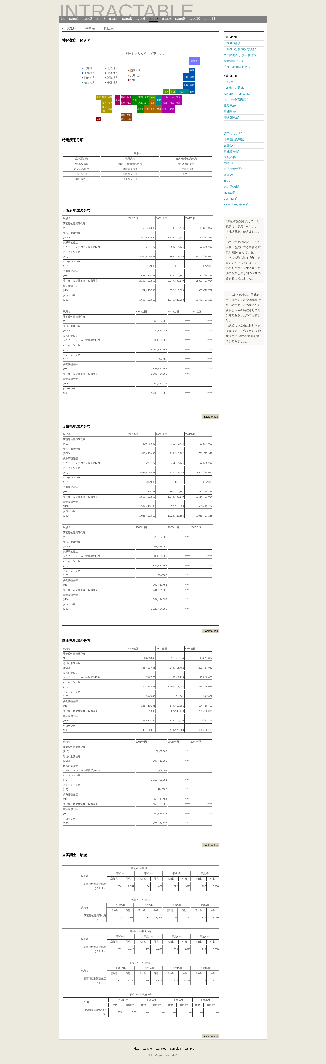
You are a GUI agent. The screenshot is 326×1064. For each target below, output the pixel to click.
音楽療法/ (231, 105)
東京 (172, 109)
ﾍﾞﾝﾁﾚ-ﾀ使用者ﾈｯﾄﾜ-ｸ (237, 67)
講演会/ (230, 175)
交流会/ (230, 145)
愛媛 (123, 115)
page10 (194, 19)
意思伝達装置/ (234, 169)
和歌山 (140, 109)
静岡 (159, 109)
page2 (87, 19)
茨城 (178, 97)
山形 (186, 85)
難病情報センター (238, 61)
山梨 (165, 102)
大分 (110, 102)
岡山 (129, 102)
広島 (123, 102)
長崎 (98, 97)
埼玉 (172, 102)
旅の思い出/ (231, 186)
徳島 (129, 119)
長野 (159, 100)
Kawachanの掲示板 (236, 204)
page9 (180, 19)
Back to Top (210, 416)
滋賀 (146, 97)
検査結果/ (231, 157)
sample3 (175, 1048)
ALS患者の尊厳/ (235, 87)
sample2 (161, 1048)
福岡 (110, 97)
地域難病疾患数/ (236, 139)
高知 (123, 119)
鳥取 (129, 97)
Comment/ (232, 198)
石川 (166, 91)
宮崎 (110, 109)
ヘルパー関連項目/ (237, 99)
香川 (129, 115)
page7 (153, 19)
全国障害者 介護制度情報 (243, 55)
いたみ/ (228, 81)
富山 (173, 91)
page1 (74, 19)
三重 (146, 109)
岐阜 (153, 102)
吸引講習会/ (233, 151)
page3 (100, 19)
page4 (114, 19)
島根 (123, 97)
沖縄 (98, 119)
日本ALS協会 (235, 43)
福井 (153, 97)
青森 (192, 70)
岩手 (192, 77)
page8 (167, 19)
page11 (209, 19)
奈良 (146, 102)
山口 (118, 100)
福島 (192, 91)
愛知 (153, 109)
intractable (126, 11)
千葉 (178, 102)
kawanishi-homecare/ (238, 93)
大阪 (140, 102)
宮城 (192, 85)
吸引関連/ (231, 111)
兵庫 (134, 100)
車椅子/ (230, 163)
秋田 (186, 77)
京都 (140, 97)
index (135, 1048)
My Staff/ (231, 192)
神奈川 (165, 109)
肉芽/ (227, 180)
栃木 (172, 97)
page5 (127, 19)
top (63, 19)
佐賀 (104, 97)
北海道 (194, 61)
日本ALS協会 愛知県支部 (243, 49)
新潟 (182, 91)
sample (147, 1048)
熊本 (104, 102)
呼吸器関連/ (233, 117)
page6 (140, 19)
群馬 (165, 97)
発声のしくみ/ (234, 133)
